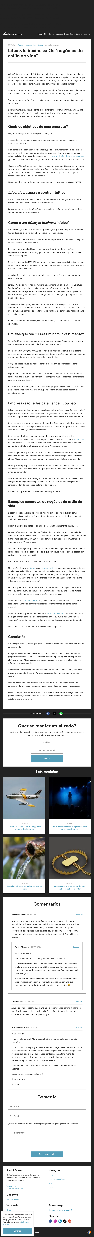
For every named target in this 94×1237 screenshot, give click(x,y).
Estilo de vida (38, 45)
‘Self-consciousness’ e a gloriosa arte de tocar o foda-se (70, 828)
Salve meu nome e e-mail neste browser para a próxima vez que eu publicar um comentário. (44, 1124)
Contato (79, 34)
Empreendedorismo (25, 45)
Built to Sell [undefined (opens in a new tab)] (79, 439)
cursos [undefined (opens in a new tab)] (43, 568)
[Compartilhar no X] (54, 713)
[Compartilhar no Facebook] (48, 713)
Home (40, 34)
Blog (45, 34)
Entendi (17, 1231)
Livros (66, 34)
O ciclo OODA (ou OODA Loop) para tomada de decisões (24, 828)
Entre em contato (13, 1199)
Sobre (72, 34)
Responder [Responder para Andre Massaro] (76, 947)
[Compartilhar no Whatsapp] (61, 713)
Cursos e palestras (56, 34)
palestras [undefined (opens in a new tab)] (51, 568)
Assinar (47, 758)
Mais (85, 34)
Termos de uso (12, 1186)
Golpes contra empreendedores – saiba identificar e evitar (69, 887)
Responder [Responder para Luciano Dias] (79, 1001)
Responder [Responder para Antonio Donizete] (79, 1027)
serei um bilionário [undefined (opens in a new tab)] (56, 613)
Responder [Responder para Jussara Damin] (79, 914)
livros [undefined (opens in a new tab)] (32, 568)
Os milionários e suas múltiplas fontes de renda (24, 887)
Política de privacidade (15, 1189)
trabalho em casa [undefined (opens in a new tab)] (30, 600)
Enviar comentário (47, 1154)
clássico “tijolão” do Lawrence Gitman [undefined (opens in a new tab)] (67, 156)
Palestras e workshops (57, 1179)
